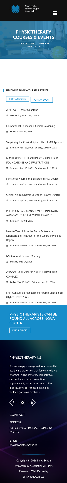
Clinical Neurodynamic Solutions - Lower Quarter (33, 194)
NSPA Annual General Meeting (23, 256)
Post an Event (41, 99)
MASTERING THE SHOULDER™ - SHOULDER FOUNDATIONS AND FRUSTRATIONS (32, 160)
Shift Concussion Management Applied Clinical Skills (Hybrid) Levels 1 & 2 (34, 295)
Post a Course (17, 99)
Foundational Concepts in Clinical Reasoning (30, 125)
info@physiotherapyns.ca (23, 444)
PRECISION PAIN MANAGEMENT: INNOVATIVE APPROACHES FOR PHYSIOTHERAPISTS (33, 213)
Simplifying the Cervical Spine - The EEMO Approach (35, 142)
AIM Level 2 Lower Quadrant (22, 109)
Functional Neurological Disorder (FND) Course (32, 178)
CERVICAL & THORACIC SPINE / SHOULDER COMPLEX (31, 274)
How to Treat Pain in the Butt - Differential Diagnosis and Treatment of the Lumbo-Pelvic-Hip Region (33, 236)
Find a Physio (20, 330)
